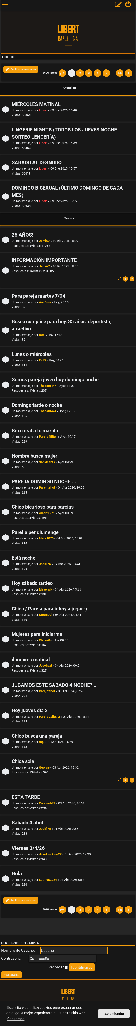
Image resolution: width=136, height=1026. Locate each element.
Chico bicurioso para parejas (43, 507)
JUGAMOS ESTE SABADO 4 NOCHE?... (54, 685)
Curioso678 (47, 803)
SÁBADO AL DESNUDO (37, 162)
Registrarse (32, 942)
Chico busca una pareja (37, 736)
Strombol (45, 615)
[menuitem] (128, 5)
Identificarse (10, 942)
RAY (42, 335)
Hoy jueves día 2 (30, 710)
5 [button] (106, 73)
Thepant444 (47, 386)
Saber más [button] (15, 1019)
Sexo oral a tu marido (35, 430)
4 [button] (97, 73)
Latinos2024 (48, 880)
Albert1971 (47, 513)
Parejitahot (47, 487)
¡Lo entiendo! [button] (114, 1013)
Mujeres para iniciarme (37, 634)
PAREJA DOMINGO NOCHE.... (44, 481)
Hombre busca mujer (34, 456)
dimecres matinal (31, 659)
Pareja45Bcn (48, 437)
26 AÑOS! (22, 235)
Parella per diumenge (35, 532)
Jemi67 (44, 241)
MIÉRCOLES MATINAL (36, 104)
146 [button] (120, 73)
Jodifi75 (45, 564)
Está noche (23, 558)
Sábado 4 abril (27, 823)
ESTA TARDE (26, 797)
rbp (41, 742)
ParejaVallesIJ (49, 717)
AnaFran (45, 302)
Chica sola (23, 761)
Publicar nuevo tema (21, 69)
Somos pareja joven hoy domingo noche (55, 379)
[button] (62, 73)
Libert (43, 110)
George (44, 768)
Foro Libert (8, 56)
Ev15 (42, 360)
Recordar (58, 967)
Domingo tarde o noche (37, 405)
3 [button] (89, 73)
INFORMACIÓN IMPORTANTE (44, 260)
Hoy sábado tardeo (32, 583)
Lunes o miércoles (32, 354)
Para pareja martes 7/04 (38, 296)
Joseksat (45, 666)
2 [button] (80, 73)
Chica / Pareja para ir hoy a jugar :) (49, 609)
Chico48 (45, 640)
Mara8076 (46, 538)
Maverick (45, 589)
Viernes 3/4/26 (28, 848)
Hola (17, 873)
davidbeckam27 (50, 854)
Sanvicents (47, 462)
